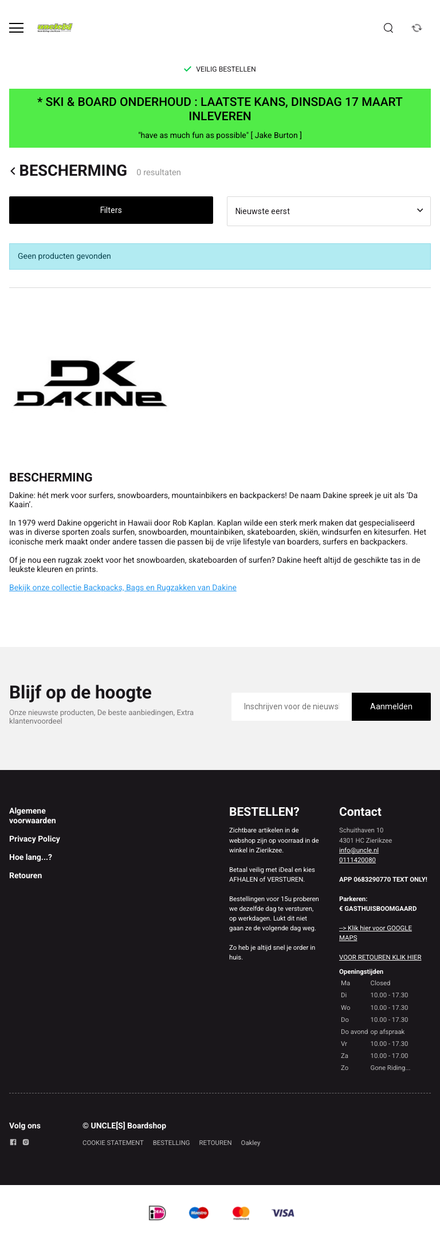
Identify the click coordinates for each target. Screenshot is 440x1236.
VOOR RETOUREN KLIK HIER (380, 957)
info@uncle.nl (359, 850)
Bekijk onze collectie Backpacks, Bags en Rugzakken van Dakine (123, 588)
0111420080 (357, 860)
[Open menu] (16, 28)
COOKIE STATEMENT (113, 1143)
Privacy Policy (34, 839)
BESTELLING (171, 1143)
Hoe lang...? (30, 857)
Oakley (251, 1143)
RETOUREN (215, 1143)
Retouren (25, 875)
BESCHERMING (68, 171)
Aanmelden (391, 706)
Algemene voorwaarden (32, 816)
